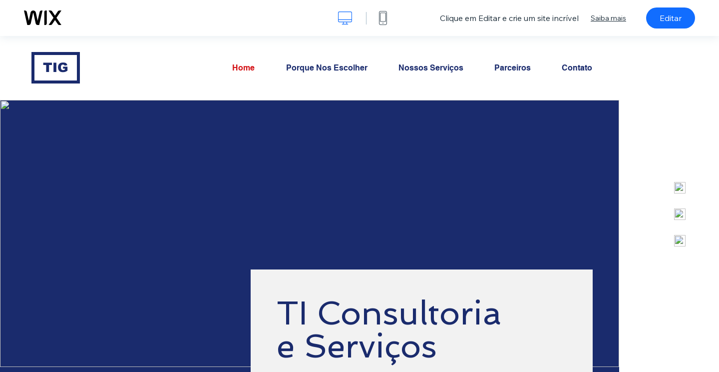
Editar (671, 18)
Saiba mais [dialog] (608, 18)
